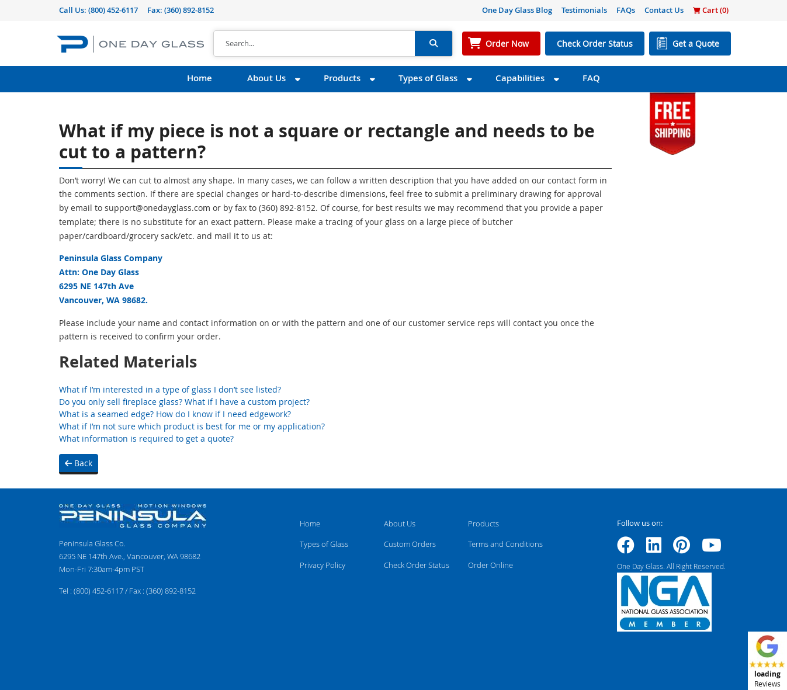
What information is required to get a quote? (146, 438)
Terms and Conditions (505, 544)
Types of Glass (427, 78)
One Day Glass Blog (517, 10)
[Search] (314, 44)
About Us (266, 78)
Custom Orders (410, 544)
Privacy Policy (322, 565)
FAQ (591, 78)
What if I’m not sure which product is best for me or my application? (192, 426)
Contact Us (664, 10)
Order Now (507, 43)
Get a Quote (695, 43)
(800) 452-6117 (113, 10)
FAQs (625, 10)
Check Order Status (595, 43)
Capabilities (520, 78)
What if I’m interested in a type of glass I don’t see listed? (170, 389)
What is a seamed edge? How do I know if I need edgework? (175, 413)
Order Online (490, 565)
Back (78, 463)
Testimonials (584, 10)
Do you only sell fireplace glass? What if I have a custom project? (184, 401)
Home (199, 78)
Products (342, 78)
